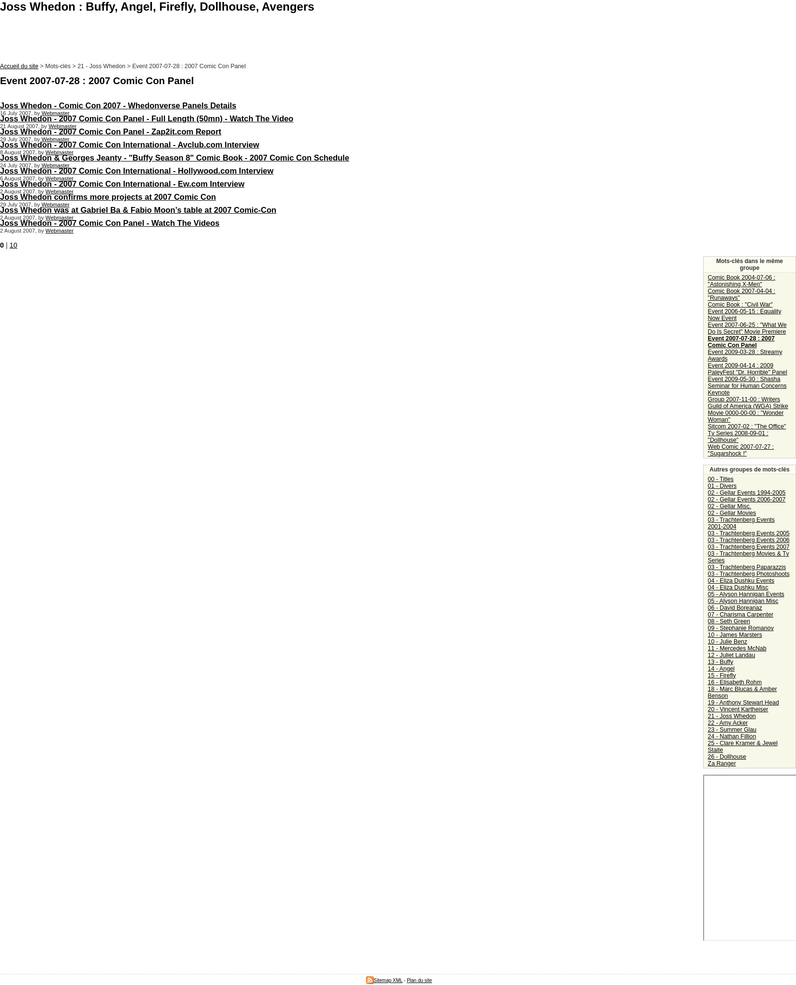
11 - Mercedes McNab (737, 648)
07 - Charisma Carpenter (741, 614)
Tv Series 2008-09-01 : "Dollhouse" (738, 436)
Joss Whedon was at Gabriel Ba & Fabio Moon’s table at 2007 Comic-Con (138, 210)
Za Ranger (722, 763)
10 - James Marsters (735, 635)
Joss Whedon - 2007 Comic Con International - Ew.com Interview (122, 183)
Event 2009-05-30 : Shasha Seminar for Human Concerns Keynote (747, 386)
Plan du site (419, 980)
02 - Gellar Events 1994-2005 (747, 492)
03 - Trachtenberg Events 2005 (749, 533)
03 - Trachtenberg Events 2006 (749, 540)
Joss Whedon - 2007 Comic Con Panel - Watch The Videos (110, 223)
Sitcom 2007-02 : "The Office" (747, 426)
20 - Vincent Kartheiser (738, 709)
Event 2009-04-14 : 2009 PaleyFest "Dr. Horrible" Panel (747, 369)
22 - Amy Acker (728, 723)
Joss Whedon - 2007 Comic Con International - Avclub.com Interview (129, 144)
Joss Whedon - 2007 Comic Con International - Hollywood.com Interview (137, 170)
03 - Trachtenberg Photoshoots (749, 574)
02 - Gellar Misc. (730, 506)
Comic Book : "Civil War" (740, 304)
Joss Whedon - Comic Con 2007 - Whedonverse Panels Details (118, 105)
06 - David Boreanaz (735, 607)
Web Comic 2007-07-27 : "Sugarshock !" (741, 450)
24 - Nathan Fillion (732, 736)
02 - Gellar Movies (732, 513)
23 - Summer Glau (732, 729)
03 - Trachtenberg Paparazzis (747, 567)
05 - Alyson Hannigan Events (746, 594)
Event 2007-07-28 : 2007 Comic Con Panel (741, 342)
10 (13, 245)
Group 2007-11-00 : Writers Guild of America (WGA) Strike (748, 403)
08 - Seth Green (729, 621)
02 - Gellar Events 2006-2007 (747, 499)
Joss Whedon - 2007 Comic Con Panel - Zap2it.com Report (110, 131)
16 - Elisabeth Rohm (735, 682)
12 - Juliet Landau (731, 655)
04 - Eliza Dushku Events (741, 580)
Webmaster (56, 113)
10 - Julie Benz (727, 641)
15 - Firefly (722, 675)
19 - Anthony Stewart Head (743, 702)
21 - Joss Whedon (732, 716)
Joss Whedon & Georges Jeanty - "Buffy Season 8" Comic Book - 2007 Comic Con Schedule (174, 157)
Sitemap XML (384, 980)
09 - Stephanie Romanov (741, 628)
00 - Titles (721, 479)
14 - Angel (721, 668)
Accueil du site (19, 66)
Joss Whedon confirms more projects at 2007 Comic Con (108, 196)
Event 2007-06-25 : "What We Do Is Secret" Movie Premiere (747, 328)
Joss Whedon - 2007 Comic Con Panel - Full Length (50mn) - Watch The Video (147, 118)
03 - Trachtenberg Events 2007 (749, 547)
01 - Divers (722, 486)
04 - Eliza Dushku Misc (738, 587)
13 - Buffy (720, 662)
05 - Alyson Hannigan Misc (743, 601)
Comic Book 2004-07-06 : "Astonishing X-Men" (742, 281)
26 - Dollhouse (727, 756)
